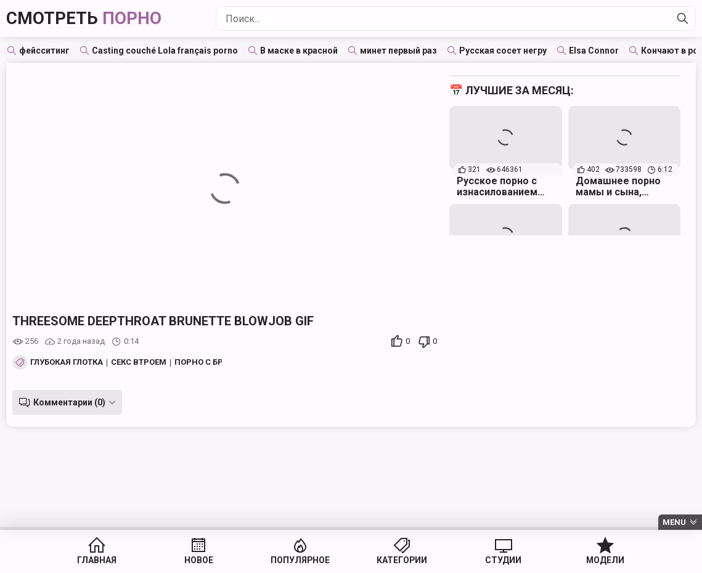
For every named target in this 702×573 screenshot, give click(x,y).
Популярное (304, 561)
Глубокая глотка (66, 362)
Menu (674, 522)
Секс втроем (138, 362)
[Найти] (683, 18)
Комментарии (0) (69, 402)
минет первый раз (398, 50)
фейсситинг (44, 50)
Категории (398, 561)
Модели (587, 561)
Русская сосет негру (503, 50)
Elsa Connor (594, 50)
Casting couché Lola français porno (165, 50)
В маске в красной (299, 50)
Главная (115, 561)
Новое (209, 561)
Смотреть (83, 18)
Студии (493, 561)
